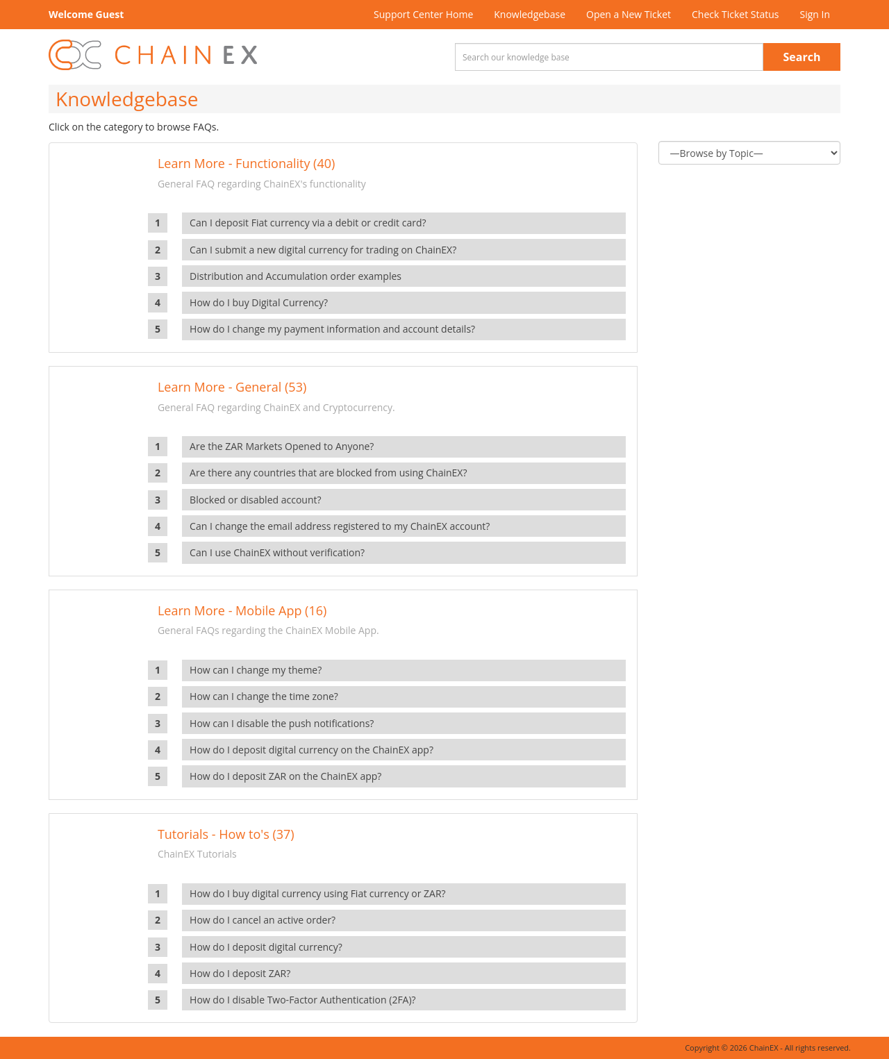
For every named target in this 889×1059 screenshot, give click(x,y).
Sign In (814, 14)
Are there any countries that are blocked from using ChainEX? (328, 472)
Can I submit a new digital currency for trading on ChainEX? (323, 249)
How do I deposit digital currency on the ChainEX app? (311, 749)
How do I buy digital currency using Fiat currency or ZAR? (318, 893)
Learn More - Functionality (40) (246, 163)
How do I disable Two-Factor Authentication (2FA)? (303, 999)
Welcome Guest (86, 14)
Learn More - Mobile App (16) (242, 610)
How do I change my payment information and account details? (332, 328)
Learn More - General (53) (232, 386)
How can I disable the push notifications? (282, 723)
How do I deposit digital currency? (266, 946)
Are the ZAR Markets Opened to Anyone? (282, 446)
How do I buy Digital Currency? (259, 302)
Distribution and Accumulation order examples (295, 276)
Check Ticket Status (735, 14)
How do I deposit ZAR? (240, 973)
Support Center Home (423, 14)
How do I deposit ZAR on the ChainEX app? (285, 776)
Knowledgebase (529, 14)
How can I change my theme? (256, 669)
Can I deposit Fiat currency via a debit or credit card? (308, 222)
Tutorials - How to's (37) (226, 834)
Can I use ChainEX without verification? (277, 552)
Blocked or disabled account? (255, 499)
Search (802, 57)
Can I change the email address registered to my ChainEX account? (340, 526)
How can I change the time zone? (264, 696)
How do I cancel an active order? (262, 919)
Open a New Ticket (628, 14)
